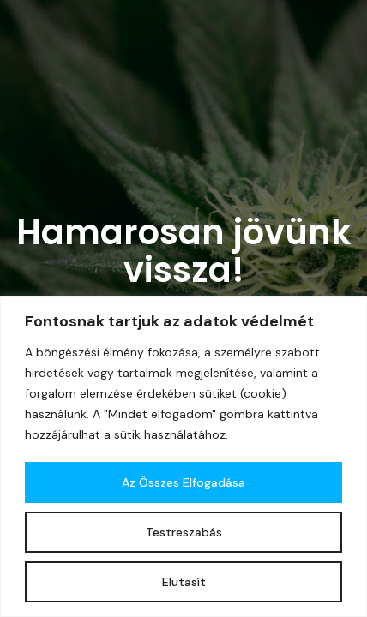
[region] (183, 456)
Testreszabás (184, 532)
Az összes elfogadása (183, 482)
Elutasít (184, 582)
